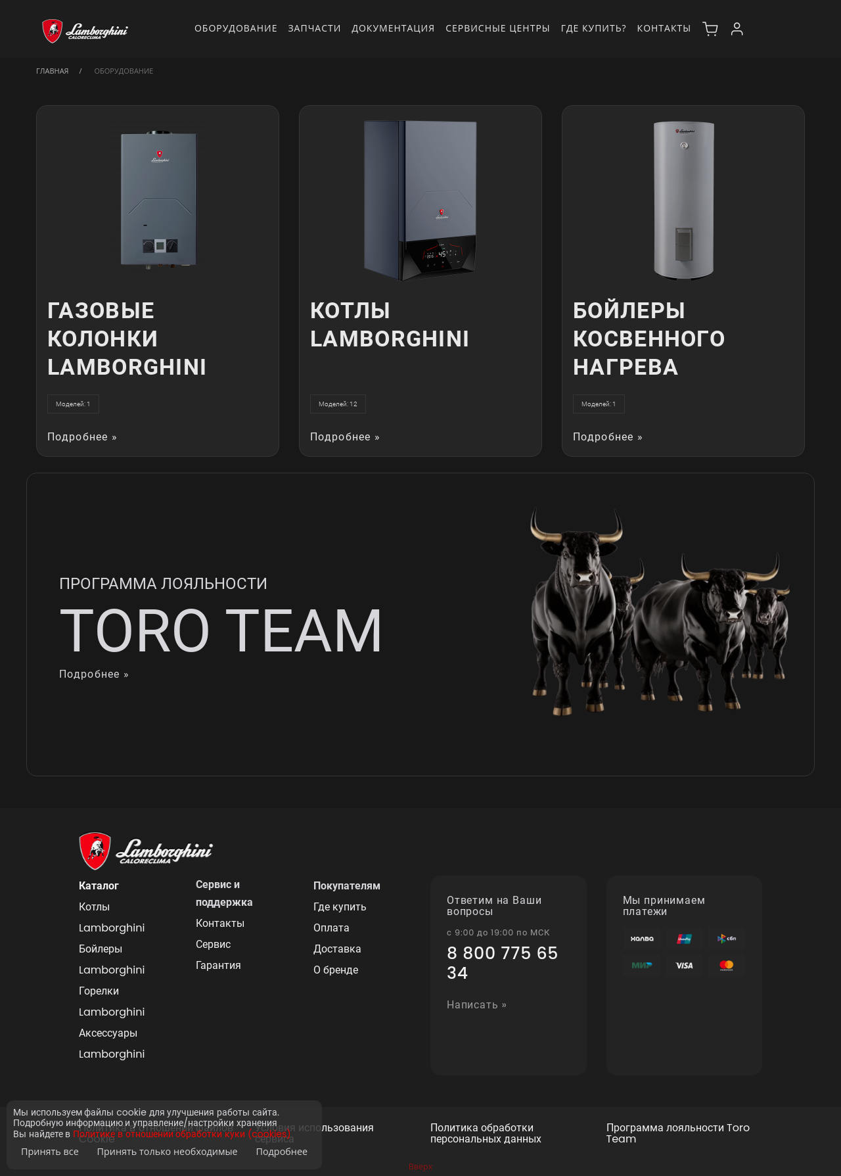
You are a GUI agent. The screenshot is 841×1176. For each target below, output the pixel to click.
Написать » (477, 1005)
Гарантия (218, 965)
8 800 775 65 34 (502, 963)
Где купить (340, 906)
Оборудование (236, 28)
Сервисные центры (498, 28)
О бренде (335, 969)
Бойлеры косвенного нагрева (649, 338)
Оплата (331, 927)
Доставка (337, 948)
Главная (52, 71)
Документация (393, 28)
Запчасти (314, 28)
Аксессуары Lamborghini (112, 1043)
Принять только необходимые (167, 1151)
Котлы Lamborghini (390, 324)
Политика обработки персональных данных (485, 1134)
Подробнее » (82, 437)
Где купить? (594, 28)
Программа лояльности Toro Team (678, 1134)
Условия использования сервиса (314, 1134)
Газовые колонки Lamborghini (127, 338)
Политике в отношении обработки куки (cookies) (181, 1134)
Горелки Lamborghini (112, 1001)
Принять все (50, 1151)
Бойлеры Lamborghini (112, 959)
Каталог (99, 885)
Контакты (664, 28)
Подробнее (281, 1151)
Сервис (213, 944)
